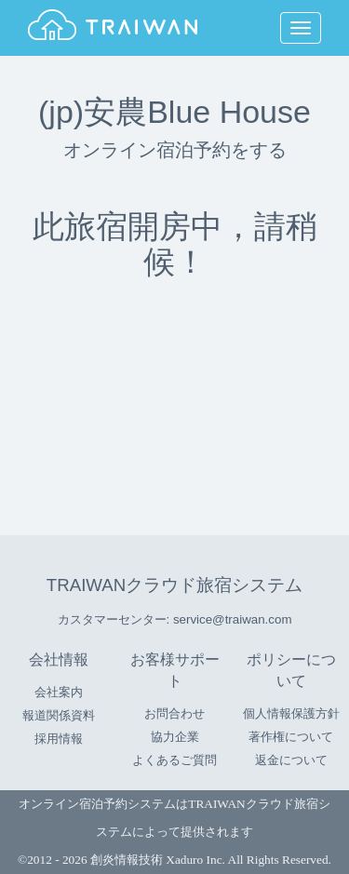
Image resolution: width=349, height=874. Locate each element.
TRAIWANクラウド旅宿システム (174, 585)
